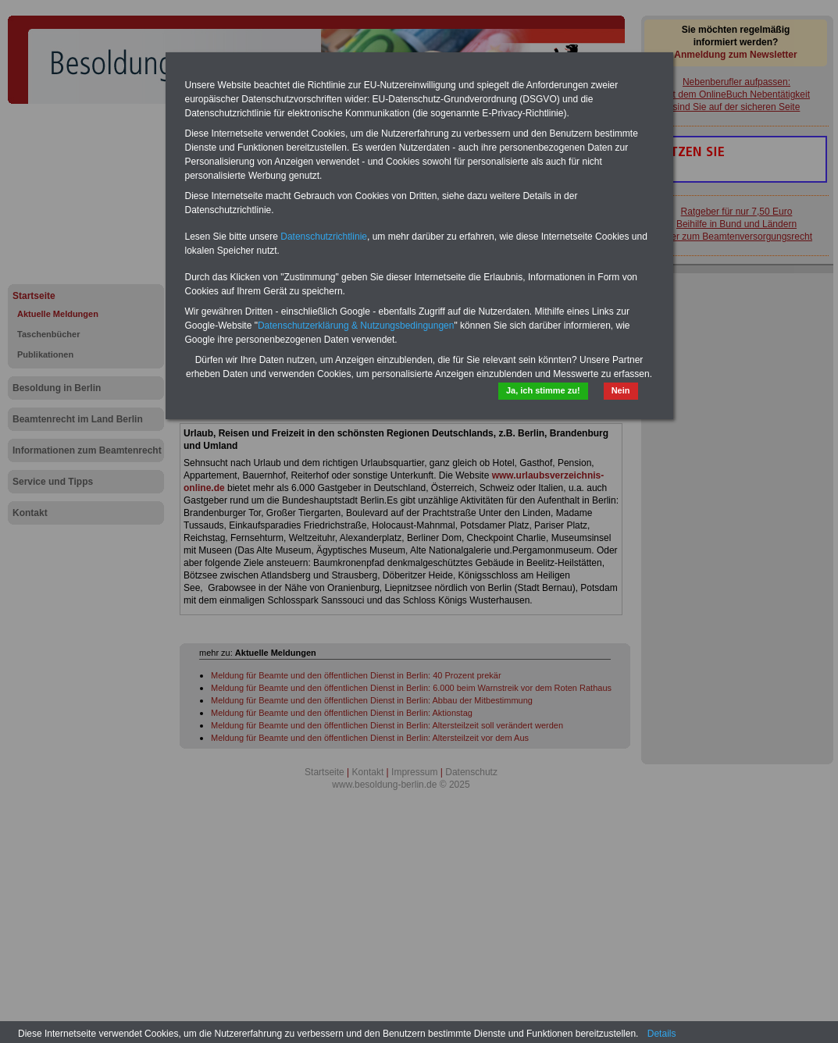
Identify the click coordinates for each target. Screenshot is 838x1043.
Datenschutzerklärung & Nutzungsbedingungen (356, 325)
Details (661, 1033)
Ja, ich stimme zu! (543, 390)
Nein (621, 390)
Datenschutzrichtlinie (323, 236)
